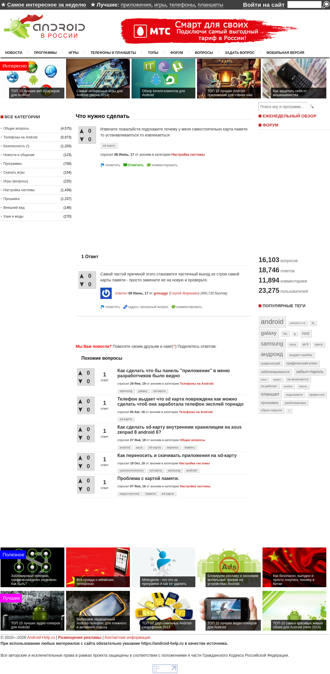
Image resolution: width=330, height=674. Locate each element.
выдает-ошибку (300, 355)
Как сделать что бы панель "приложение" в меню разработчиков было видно (173, 373)
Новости (13, 53)
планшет (270, 394)
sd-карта (109, 145)
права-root (317, 394)
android (125, 447)
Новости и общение (19, 155)
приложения (136, 5)
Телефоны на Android (20, 137)
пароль (303, 386)
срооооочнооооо (131, 470)
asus (139, 447)
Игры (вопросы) (15, 181)
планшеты (210, 5)
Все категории (22, 116)
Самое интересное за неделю (46, 5)
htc (285, 333)
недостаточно (129, 493)
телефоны (181, 5)
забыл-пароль (309, 371)
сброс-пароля (271, 410)
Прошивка (11, 199)
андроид (272, 354)
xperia (319, 344)
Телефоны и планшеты (113, 53)
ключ (264, 379)
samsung (126, 391)
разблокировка (295, 403)
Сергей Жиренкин (184, 293)
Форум (176, 53)
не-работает (269, 386)
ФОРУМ (270, 125)
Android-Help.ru (41, 637)
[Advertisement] (123, 208)
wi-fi (305, 344)
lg (295, 333)
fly (313, 323)
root (305, 333)
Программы (45, 53)
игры (160, 5)
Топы (153, 53)
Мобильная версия (285, 53)
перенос (173, 447)
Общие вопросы (16, 128)
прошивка (269, 403)
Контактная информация (127, 637)
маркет (277, 379)
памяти (150, 493)
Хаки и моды (13, 216)
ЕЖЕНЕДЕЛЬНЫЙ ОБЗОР (289, 115)
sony (292, 344)
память (190, 447)
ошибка (288, 386)
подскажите (294, 394)
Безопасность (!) (16, 146)
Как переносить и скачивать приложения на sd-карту (177, 455)
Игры (74, 53)
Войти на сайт (264, 4)
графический (270, 363)
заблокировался (275, 372)
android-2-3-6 (297, 323)
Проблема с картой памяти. (148, 478)
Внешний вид (13, 208)
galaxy (142, 391)
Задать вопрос (240, 53)
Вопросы (204, 53)
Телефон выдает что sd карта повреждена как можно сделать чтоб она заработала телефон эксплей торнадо (180, 401)
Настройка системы (19, 190)
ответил (121, 293)
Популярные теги (284, 305)
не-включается (297, 379)
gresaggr (161, 293)
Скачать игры (14, 172)
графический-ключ (301, 363)
